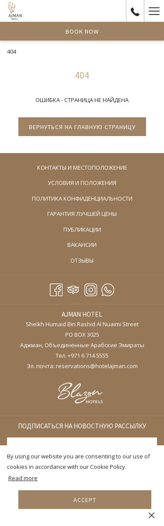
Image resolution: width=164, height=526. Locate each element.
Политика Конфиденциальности (82, 198)
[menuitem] (82, 167)
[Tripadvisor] (73, 288)
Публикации (82, 229)
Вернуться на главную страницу (82, 127)
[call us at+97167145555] (135, 11)
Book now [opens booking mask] (82, 31)
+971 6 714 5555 (88, 355)
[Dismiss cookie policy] (151, 514)
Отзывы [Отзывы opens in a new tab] (91, 261)
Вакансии (82, 245)
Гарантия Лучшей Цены (82, 214)
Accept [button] (84, 500)
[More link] (154, 11)
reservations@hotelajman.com (97, 366)
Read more (23, 478)
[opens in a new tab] (82, 394)
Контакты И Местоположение (82, 167)
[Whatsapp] (107, 288)
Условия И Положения (82, 183)
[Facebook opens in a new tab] (56, 288)
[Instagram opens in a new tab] (90, 288)
